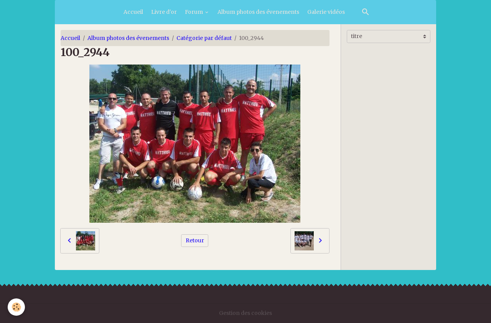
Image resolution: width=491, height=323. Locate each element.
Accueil (133, 11)
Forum (194, 11)
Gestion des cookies (245, 313)
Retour (195, 240)
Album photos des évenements (258, 11)
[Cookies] (16, 307)
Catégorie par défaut (204, 38)
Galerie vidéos (326, 11)
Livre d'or (164, 11)
